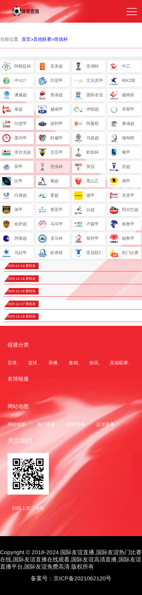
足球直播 (105, 424)
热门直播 (46, 424)
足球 (12, 362)
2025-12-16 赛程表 (21, 291)
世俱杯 (61, 39)
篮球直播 (76, 424)
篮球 (32, 362)
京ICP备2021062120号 (82, 578)
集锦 (73, 362)
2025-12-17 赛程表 (21, 304)
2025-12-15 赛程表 (21, 279)
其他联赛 (42, 39)
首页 (26, 39)
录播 (53, 362)
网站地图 (17, 424)
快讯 (93, 362)
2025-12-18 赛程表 (21, 316)
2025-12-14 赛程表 (21, 266)
